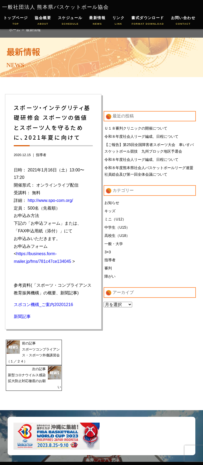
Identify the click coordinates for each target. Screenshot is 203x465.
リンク (118, 21)
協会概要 (43, 21)
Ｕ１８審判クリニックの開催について (135, 128)
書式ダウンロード (147, 21)
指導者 (41, 155)
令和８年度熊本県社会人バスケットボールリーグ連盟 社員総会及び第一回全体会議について (148, 171)
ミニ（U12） (115, 220)
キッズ (110, 212)
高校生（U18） (117, 237)
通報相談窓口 (106, 451)
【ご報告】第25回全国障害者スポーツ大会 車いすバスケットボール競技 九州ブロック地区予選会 (149, 148)
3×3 (107, 253)
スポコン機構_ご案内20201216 (43, 304)
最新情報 (97, 21)
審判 (108, 270)
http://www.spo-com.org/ (50, 200)
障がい (110, 278)
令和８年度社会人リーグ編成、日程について (141, 137)
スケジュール (70, 21)
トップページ (15, 21)
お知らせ (111, 204)
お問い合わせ (183, 21)
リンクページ (121, 443)
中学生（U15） (117, 229)
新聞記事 (22, 316)
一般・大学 (113, 245)
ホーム (15, 30)
